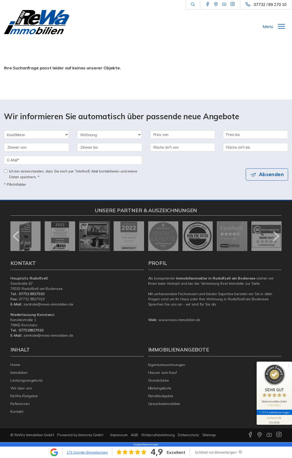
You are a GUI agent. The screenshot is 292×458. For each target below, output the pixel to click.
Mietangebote (160, 388)
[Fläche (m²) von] (182, 147)
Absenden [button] (271, 174)
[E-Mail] (73, 160)
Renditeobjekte (160, 396)
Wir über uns (21, 388)
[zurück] (16, 236)
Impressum (119, 435)
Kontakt (16, 411)
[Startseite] (36, 22)
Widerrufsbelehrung (158, 435)
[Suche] (193, 4)
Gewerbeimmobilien (164, 403)
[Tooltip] (240, 451)
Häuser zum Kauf (162, 372)
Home (15, 364)
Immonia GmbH (90, 435)
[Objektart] (109, 134)
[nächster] (276, 236)
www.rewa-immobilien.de (179, 319)
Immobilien (19, 372)
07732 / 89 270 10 (270, 4)
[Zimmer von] (36, 147)
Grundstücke (158, 380)
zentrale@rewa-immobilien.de (48, 304)
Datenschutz (188, 435)
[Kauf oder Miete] (36, 134)
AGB (134, 435)
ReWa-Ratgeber (24, 396)
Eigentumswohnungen (166, 364)
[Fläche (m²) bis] (255, 147)
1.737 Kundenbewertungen (274, 412)
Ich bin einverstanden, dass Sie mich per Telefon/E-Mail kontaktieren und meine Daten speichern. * (70, 174)
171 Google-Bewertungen (87, 452)
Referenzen (20, 403)
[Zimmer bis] (109, 147)
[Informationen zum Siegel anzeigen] (274, 420)
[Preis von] (182, 134)
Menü (268, 26)
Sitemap (209, 435)
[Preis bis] (255, 134)
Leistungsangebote (26, 380)
